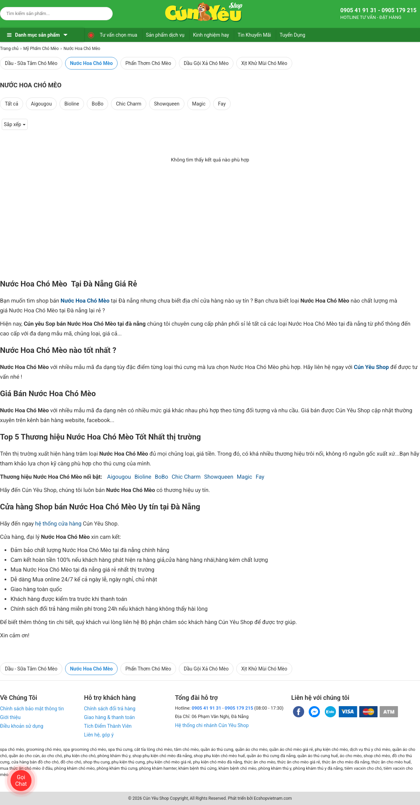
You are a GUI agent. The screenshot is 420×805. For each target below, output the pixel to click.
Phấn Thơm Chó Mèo (148, 63)
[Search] (103, 12)
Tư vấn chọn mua (118, 35)
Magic (198, 104)
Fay (222, 104)
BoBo (97, 104)
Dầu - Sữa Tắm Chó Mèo (31, 63)
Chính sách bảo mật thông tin (32, 708)
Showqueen (167, 104)
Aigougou (41, 104)
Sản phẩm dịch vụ (165, 35)
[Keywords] (49, 13)
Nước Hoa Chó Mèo (91, 63)
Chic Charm (128, 104)
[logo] (203, 12)
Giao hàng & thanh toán (109, 717)
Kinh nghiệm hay (211, 35)
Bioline (71, 104)
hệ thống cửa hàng (58, 523)
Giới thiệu (10, 717)
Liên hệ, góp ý (99, 735)
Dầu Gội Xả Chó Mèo (206, 63)
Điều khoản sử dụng (21, 726)
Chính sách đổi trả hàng (109, 708)
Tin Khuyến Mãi (254, 35)
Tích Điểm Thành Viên (108, 726)
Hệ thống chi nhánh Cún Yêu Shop (212, 725)
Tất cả (11, 104)
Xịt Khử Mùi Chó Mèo (264, 63)
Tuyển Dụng (292, 35)
